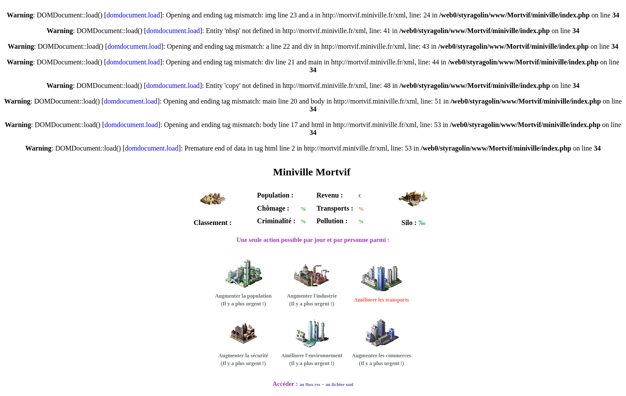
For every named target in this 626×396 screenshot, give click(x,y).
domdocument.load (133, 15)
